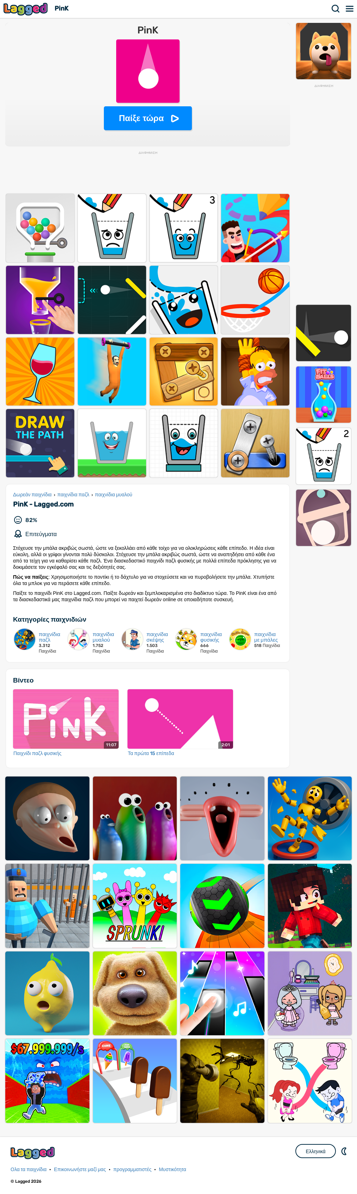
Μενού (350, 9)
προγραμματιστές (132, 1170)
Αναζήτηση (336, 9)
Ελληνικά (315, 1151)
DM (345, 1151)
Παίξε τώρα (141, 118)
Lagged (26, 9)
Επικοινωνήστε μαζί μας (80, 1170)
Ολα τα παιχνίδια (28, 1170)
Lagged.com (33, 1153)
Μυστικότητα (172, 1170)
